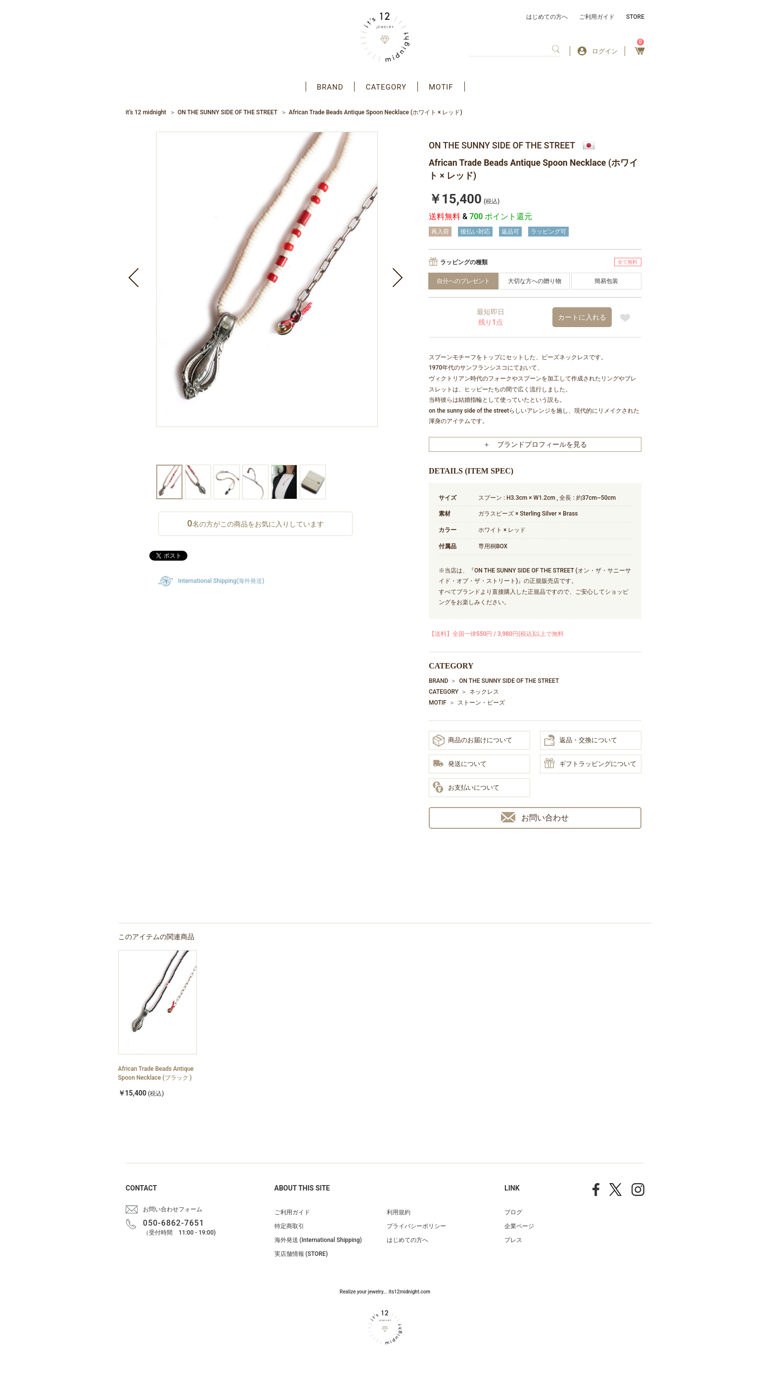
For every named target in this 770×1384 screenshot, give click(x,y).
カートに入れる (582, 317)
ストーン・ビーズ (481, 702)
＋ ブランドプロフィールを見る (535, 444)
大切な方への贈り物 (534, 281)
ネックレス (484, 691)
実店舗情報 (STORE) (301, 1253)
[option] (267, 298)
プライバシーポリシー (416, 1226)
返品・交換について (580, 740)
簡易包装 (606, 281)
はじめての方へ (547, 16)
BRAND (330, 87)
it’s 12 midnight (146, 112)
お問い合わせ (535, 817)
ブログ (513, 1212)
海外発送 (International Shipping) (318, 1240)
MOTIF (441, 87)
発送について (460, 764)
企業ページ (519, 1226)
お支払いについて (466, 787)
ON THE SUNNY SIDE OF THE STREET (227, 112)
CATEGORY (386, 87)
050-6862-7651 (173, 1223)
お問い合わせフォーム (172, 1209)
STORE (635, 16)
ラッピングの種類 (464, 262)
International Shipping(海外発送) (221, 580)
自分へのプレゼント (463, 281)
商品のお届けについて (472, 740)
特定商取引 (289, 1226)
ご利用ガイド (597, 16)
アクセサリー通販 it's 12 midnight (385, 37)
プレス (513, 1240)
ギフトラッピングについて (590, 764)
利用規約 (398, 1212)
